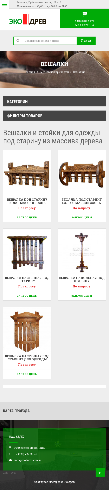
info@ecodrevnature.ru (27, 460)
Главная (29, 72)
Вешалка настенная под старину (27, 279)
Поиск (86, 41)
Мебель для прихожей (54, 72)
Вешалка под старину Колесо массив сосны (82, 201)
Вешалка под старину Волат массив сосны (27, 201)
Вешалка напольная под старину (82, 279)
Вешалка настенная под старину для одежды (27, 357)
